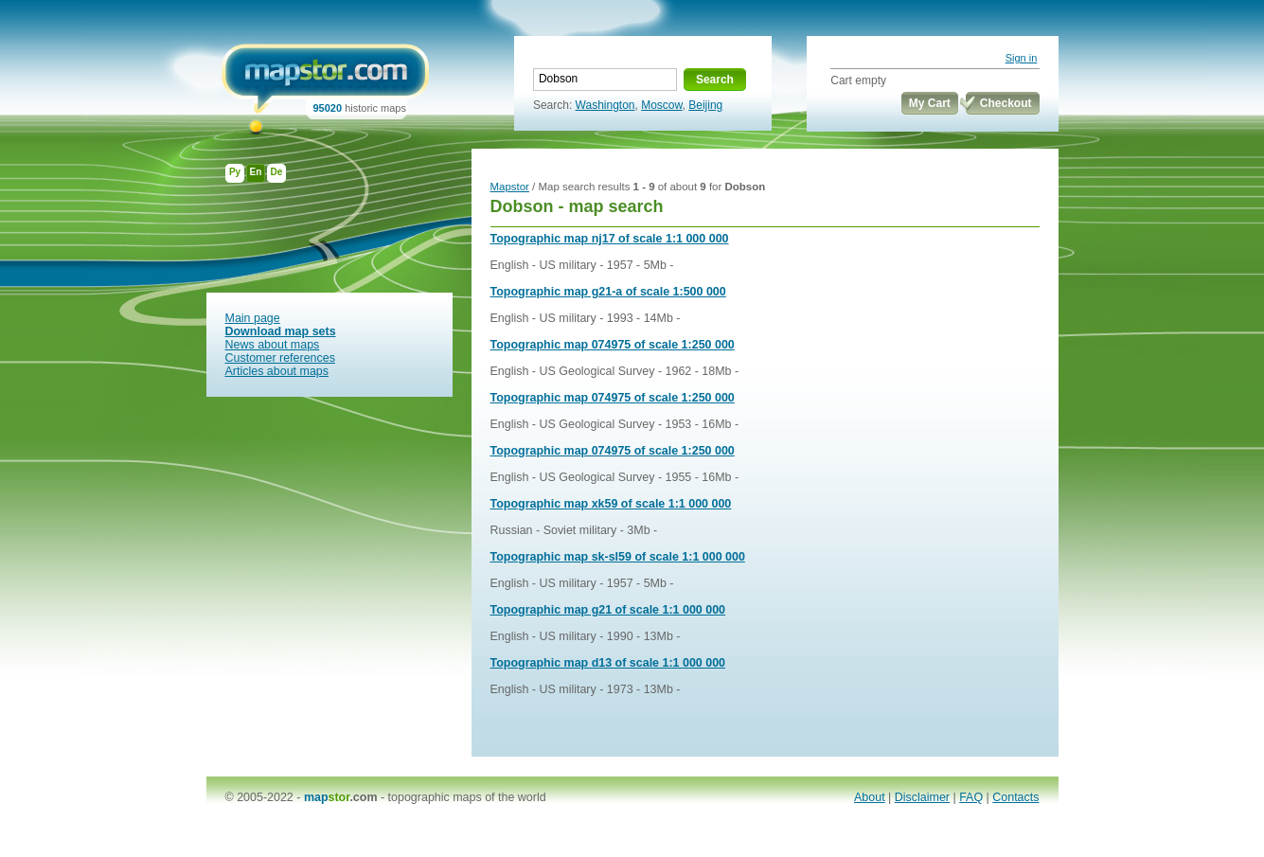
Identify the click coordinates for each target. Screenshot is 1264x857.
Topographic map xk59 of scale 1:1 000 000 (611, 503)
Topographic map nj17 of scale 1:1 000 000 (609, 238)
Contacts (1015, 797)
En (256, 172)
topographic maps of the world (467, 797)
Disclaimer (922, 797)
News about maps (272, 344)
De (277, 172)
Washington (605, 105)
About (869, 797)
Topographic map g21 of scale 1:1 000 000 (608, 609)
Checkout (1006, 103)
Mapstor (509, 186)
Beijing (705, 105)
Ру (234, 172)
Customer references (280, 358)
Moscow (661, 105)
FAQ (971, 797)
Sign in (1022, 57)
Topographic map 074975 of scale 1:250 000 (612, 344)
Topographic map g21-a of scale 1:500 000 (608, 291)
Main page (252, 318)
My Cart (930, 103)
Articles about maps (277, 371)
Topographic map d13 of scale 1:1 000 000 (608, 663)
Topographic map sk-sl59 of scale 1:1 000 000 (617, 556)
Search (715, 79)
